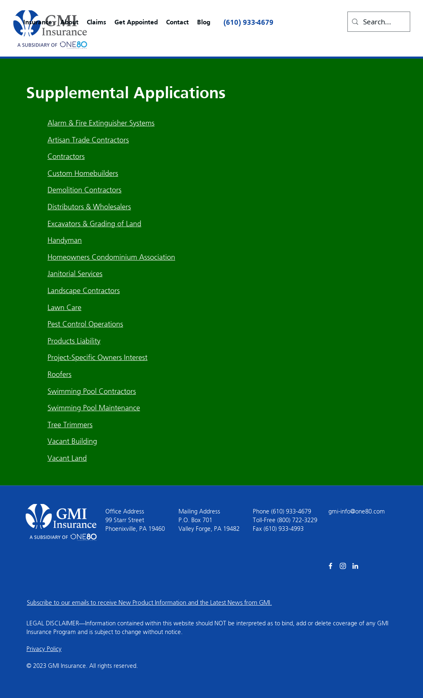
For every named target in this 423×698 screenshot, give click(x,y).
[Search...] (377, 21)
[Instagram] (343, 566)
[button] (37, 23)
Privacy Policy (44, 649)
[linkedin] (355, 566)
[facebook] (330, 566)
